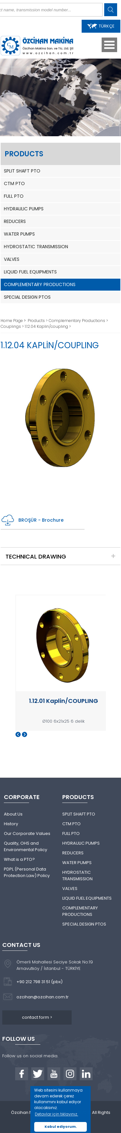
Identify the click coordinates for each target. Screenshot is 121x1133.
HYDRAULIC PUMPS (24, 208)
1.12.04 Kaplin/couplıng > (48, 326)
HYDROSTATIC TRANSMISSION (36, 246)
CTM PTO (14, 183)
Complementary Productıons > (78, 320)
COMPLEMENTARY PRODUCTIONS (40, 284)
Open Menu (109, 45)
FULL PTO (14, 196)
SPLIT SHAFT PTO (22, 171)
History (11, 824)
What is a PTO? (19, 859)
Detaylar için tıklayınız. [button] (56, 1114)
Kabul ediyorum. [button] (61, 1126)
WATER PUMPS (19, 234)
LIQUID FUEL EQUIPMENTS (30, 272)
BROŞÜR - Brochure (32, 520)
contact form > (37, 1017)
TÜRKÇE (101, 26)
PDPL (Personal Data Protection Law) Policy (27, 872)
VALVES (11, 259)
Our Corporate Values (27, 833)
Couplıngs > (13, 326)
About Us (13, 814)
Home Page (12, 320)
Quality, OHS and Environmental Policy (25, 846)
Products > (38, 320)
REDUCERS (15, 221)
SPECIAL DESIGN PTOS (27, 297)
